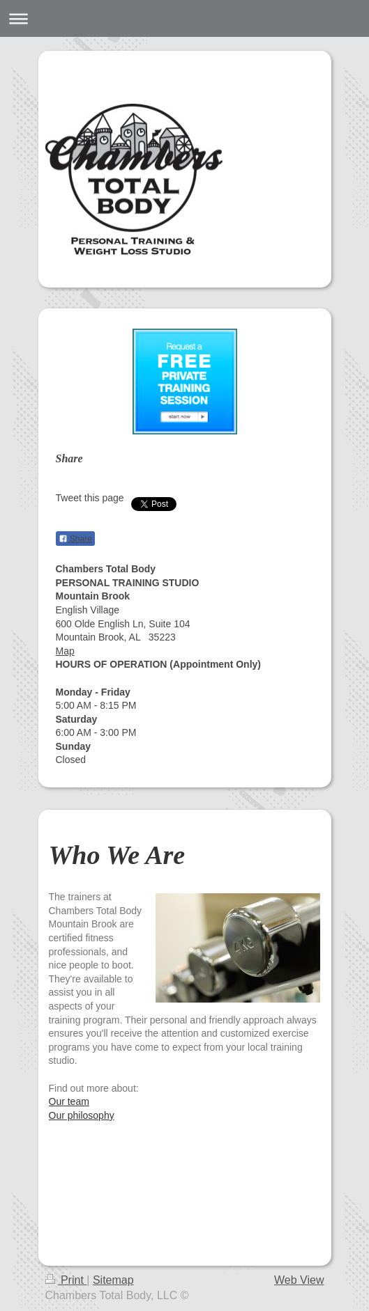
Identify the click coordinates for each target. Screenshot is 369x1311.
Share (75, 539)
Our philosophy (81, 1115)
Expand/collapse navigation (184, 18)
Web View (299, 1280)
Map (65, 651)
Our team (69, 1101)
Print (66, 1280)
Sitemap (113, 1280)
